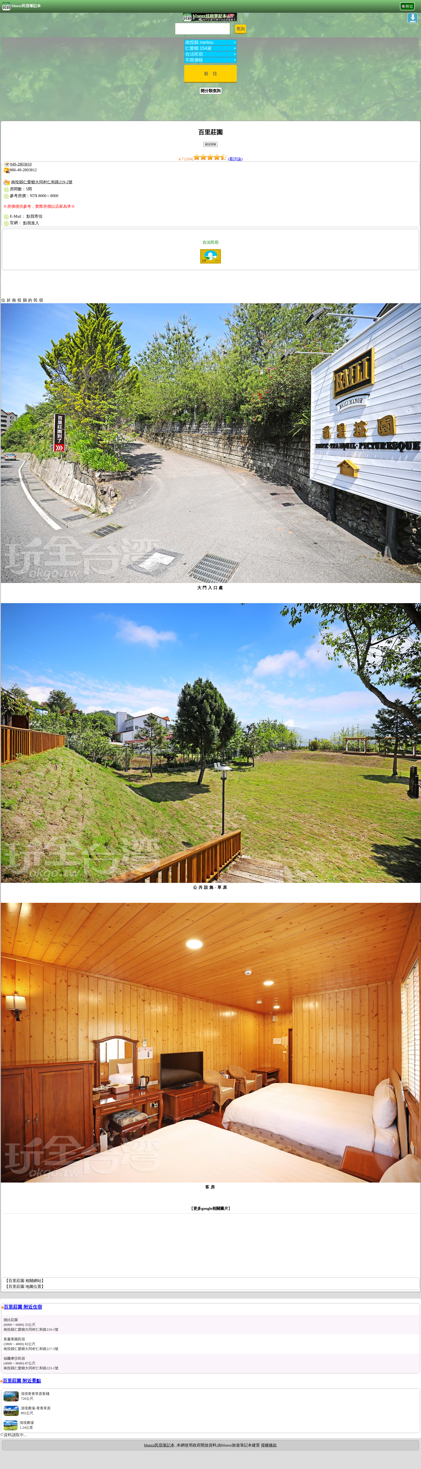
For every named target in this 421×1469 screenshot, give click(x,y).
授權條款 (269, 1445)
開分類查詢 (211, 91)
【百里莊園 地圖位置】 (24, 1286)
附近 (409, 6)
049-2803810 (21, 164)
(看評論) (235, 159)
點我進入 (31, 223)
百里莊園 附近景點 (22, 1380)
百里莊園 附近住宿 (23, 1307)
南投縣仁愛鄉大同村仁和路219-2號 (41, 182)
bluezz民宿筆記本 (21, 6)
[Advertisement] (210, 108)
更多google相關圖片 (210, 1208)
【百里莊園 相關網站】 (24, 1280)
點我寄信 (34, 216)
